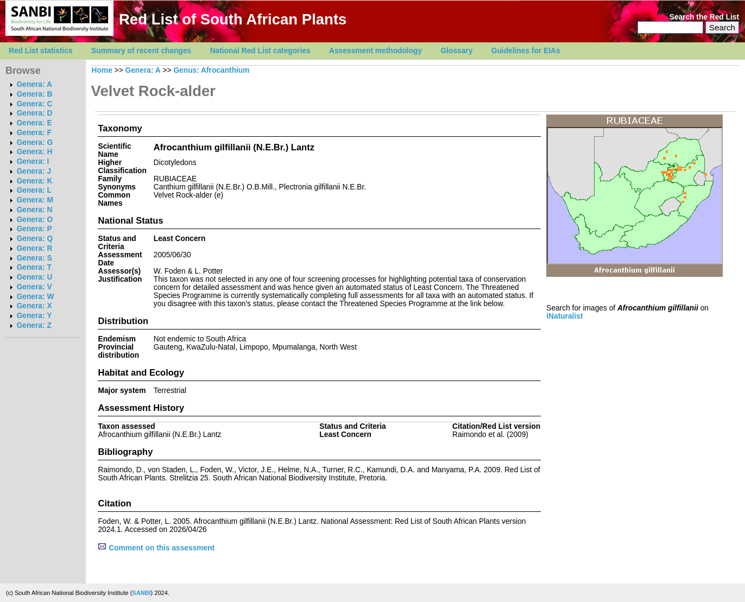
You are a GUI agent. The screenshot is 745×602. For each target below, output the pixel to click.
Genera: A (34, 84)
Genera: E (34, 123)
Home (102, 70)
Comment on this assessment (156, 548)
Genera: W (35, 297)
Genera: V (34, 287)
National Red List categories (260, 51)
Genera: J (34, 171)
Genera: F (34, 133)
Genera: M (35, 200)
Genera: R (35, 248)
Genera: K (35, 181)
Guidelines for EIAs (525, 51)
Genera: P (34, 229)
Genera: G (35, 142)
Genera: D (35, 113)
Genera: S (34, 258)
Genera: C (35, 104)
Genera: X (34, 306)
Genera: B (35, 94)
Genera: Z (34, 325)
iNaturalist (564, 316)
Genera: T (34, 267)
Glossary (457, 51)
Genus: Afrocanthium (211, 70)
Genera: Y (34, 316)
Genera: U (35, 277)
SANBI (141, 593)
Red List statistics (41, 51)
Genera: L (34, 190)
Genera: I (33, 161)
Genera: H (35, 152)
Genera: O (35, 220)
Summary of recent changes (141, 51)
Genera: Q (35, 239)
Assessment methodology (375, 51)
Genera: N (35, 210)
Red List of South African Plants (232, 19)
